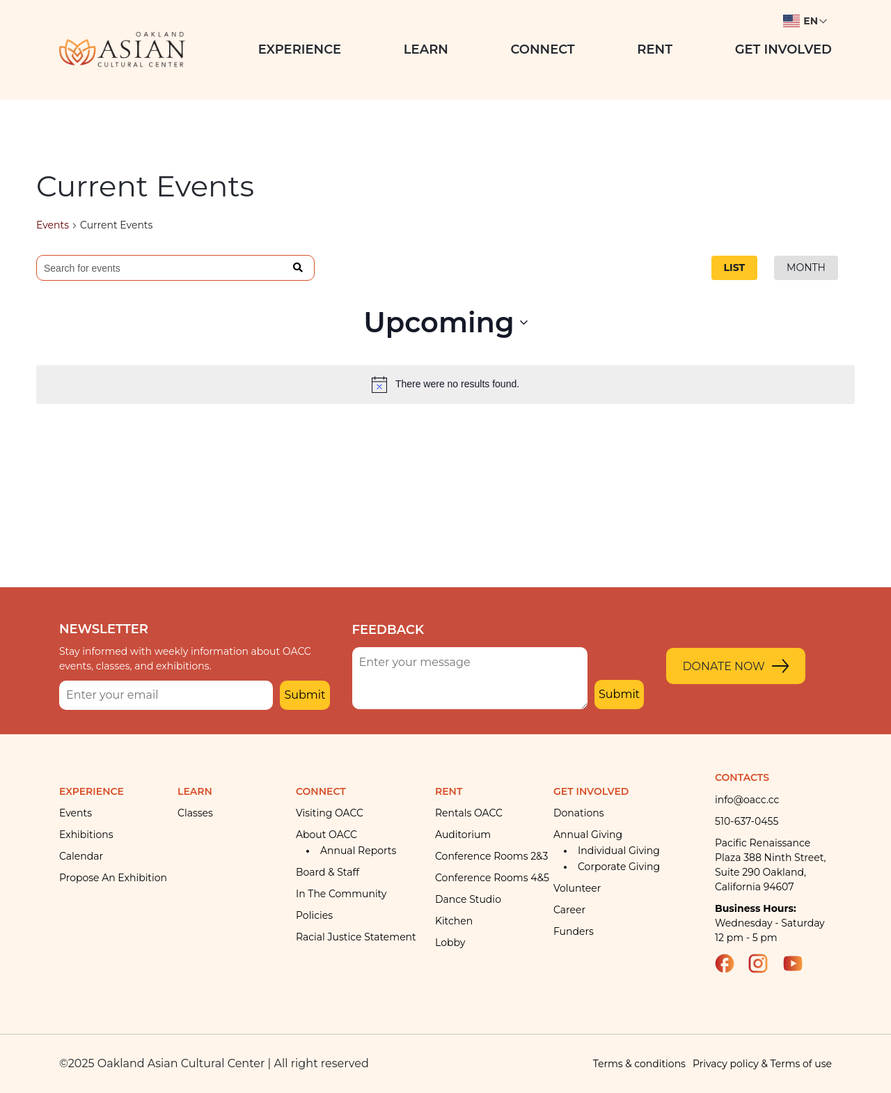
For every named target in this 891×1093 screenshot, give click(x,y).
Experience (300, 49)
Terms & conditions (639, 1063)
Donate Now (723, 666)
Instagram (764, 963)
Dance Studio (468, 899)
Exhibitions (86, 834)
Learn (426, 49)
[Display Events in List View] (734, 268)
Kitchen (454, 921)
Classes (195, 813)
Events (52, 225)
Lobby (450, 942)
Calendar (81, 856)
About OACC (326, 834)
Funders (573, 931)
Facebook (731, 963)
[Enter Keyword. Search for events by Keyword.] (160, 269)
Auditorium (463, 834)
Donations (578, 813)
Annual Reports (358, 850)
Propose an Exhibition (113, 877)
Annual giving (587, 834)
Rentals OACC (469, 813)
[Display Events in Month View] (806, 268)
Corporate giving (619, 866)
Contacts (742, 777)
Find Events (298, 268)
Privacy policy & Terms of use (762, 1063)
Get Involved (783, 49)
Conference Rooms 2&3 (491, 856)
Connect (543, 49)
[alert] (445, 384)
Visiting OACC (329, 813)
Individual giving (619, 850)
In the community (341, 893)
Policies (314, 915)
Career (569, 910)
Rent (654, 49)
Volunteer (577, 888)
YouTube (799, 963)
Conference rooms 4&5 (492, 877)
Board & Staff (327, 872)
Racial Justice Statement (356, 937)
